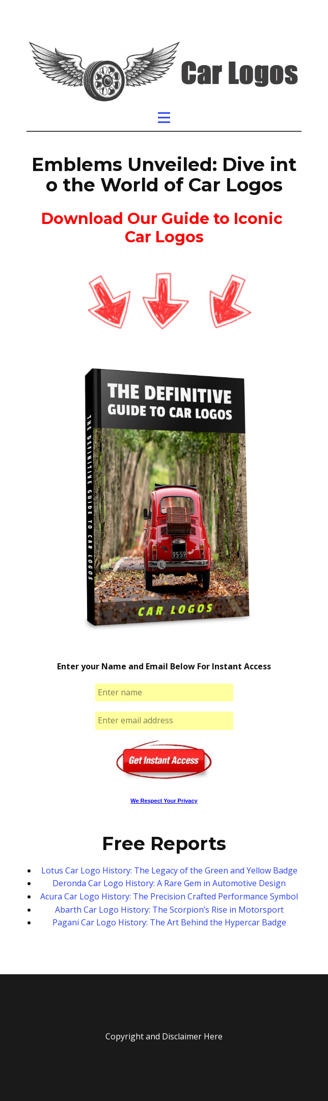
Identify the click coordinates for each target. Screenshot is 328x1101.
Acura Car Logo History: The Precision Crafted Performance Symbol (169, 896)
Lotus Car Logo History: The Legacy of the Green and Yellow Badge (169, 870)
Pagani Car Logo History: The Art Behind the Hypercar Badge (169, 922)
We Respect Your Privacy (163, 801)
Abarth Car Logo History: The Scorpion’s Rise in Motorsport (169, 909)
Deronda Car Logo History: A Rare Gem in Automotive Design (169, 883)
